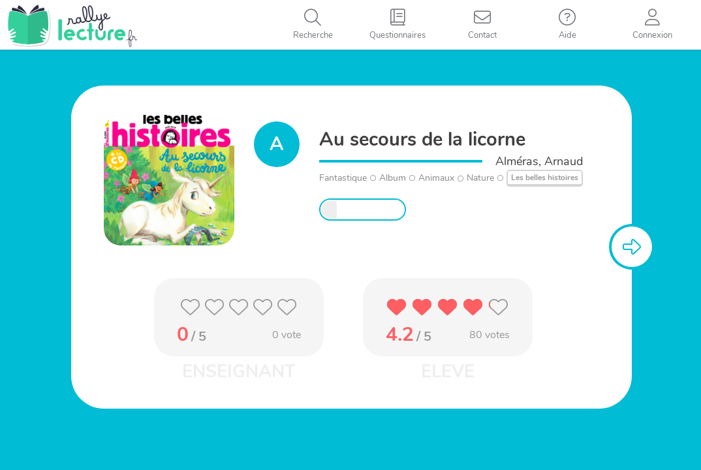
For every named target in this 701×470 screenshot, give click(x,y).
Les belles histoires (544, 177)
